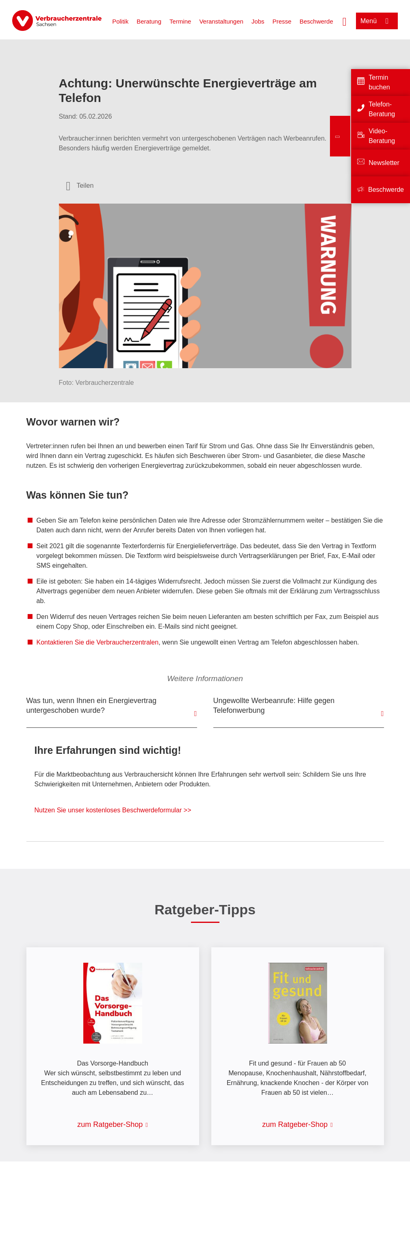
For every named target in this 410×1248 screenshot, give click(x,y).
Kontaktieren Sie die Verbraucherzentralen (98, 642)
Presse (282, 21)
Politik (120, 21)
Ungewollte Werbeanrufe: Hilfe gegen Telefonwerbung (274, 705)
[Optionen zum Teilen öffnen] (80, 186)
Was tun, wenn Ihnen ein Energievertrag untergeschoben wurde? (91, 705)
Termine (180, 21)
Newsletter (384, 162)
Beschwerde (316, 21)
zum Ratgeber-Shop (110, 1124)
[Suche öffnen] (345, 20)
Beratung (149, 21)
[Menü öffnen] (377, 21)
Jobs (258, 21)
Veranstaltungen (221, 21)
